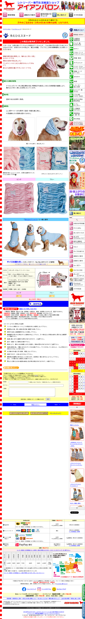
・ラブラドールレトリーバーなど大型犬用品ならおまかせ (43, 612)
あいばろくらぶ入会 (43, 598)
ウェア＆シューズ (16, 29)
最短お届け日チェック (54, 598)
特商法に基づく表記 (75, 598)
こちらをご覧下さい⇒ (61, 583)
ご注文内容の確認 (65, 598)
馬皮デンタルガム (77, 424)
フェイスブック (28, 589)
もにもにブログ (58, 589)
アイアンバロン (7, 29)
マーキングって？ (56, 415)
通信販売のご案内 (16, 598)
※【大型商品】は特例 (74, 531)
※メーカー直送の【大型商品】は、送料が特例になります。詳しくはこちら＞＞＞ (24, 573)
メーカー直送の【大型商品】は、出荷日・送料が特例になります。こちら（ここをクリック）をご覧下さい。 (44, 550)
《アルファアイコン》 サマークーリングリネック (77, 464)
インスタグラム (43, 589)
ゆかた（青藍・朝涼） (77, 502)
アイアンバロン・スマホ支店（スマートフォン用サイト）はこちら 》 (44, 608)
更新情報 (9, 598)
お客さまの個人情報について (29, 598)
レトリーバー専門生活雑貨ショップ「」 (43, 613)
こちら (36, 375)
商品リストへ (35, 406)
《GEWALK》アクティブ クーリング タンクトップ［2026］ (77, 443)
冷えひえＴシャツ (31, 219)
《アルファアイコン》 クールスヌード (77, 484)
